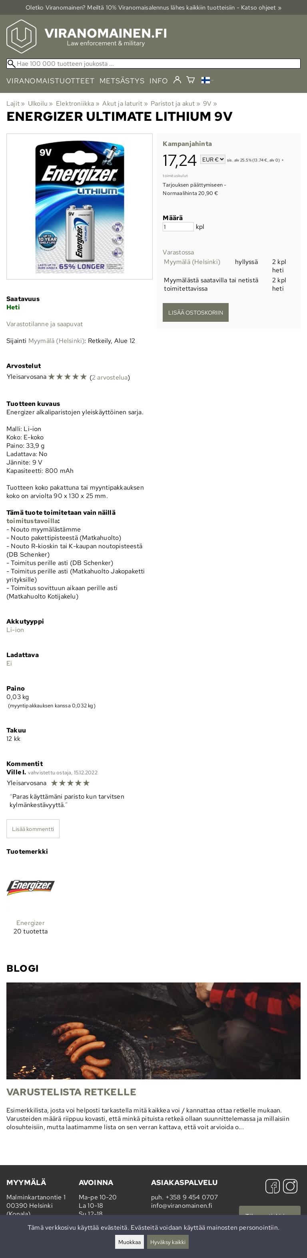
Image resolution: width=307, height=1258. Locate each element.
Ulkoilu (40, 103)
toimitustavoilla (32, 521)
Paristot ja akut (175, 103)
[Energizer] (30, 905)
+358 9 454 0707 (191, 1197)
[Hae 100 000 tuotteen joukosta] (153, 64)
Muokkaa (129, 1242)
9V (210, 103)
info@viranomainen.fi (182, 1205)
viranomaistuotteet (50, 80)
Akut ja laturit (125, 103)
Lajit (15, 103)
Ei (9, 663)
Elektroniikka (78, 103)
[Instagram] (290, 1187)
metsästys (122, 80)
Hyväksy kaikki (167, 1242)
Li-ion (15, 630)
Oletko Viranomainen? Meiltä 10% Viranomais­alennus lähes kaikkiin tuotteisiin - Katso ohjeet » (153, 7)
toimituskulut (175, 175)
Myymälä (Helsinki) (192, 262)
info (159, 80)
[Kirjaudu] (177, 80)
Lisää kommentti (33, 829)
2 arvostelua (110, 377)
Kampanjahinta (187, 144)
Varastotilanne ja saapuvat (44, 324)
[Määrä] (178, 226)
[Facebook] (272, 1187)
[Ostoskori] (190, 80)
